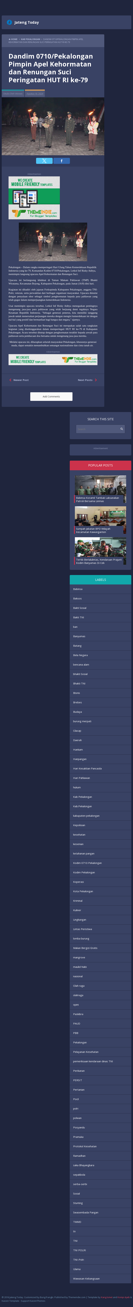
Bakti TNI (78, 617)
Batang (77, 645)
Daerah (77, 740)
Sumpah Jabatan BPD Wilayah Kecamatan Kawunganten (93, 530)
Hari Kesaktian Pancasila (87, 768)
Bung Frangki (46, 1297)
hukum (77, 787)
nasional (78, 976)
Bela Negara (80, 655)
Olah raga (78, 985)
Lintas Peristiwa (82, 929)
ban (75, 626)
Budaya (77, 711)
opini (76, 1004)
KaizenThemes (37, 1300)
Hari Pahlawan (81, 778)
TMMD (77, 1222)
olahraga (78, 995)
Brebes (77, 702)
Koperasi (78, 881)
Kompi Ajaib (124, 1297)
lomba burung (81, 938)
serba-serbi (80, 1184)
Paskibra (78, 1014)
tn (74, 1231)
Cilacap (77, 730)
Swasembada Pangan (85, 1212)
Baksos (77, 598)
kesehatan (79, 834)
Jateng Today (27, 22)
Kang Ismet (106, 1297)
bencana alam (81, 664)
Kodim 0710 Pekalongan (87, 863)
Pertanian (78, 1089)
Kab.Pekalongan (82, 806)
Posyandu (79, 1127)
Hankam (78, 749)
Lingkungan (79, 919)
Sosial (76, 1193)
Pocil (76, 1099)
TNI (75, 1240)
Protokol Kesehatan (85, 1146)
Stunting (78, 1203)
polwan (77, 1118)
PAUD (76, 1023)
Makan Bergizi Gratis (85, 948)
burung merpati (82, 721)
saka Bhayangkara (83, 1165)
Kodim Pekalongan (84, 872)
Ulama (77, 1269)
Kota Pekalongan (83, 891)
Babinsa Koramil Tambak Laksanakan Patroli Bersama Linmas (97, 499)
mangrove (79, 957)
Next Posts (88, 380)
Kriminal (77, 900)
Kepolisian (79, 825)
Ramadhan (79, 1155)
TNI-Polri (78, 1259)
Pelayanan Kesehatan (85, 1052)
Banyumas (79, 636)
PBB (75, 1033)
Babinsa (77, 589)
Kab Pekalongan (82, 796)
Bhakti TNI (79, 683)
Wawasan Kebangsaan (86, 1278)
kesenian (78, 844)
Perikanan (79, 1070)
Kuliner (77, 910)
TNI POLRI (79, 1250)
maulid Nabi (80, 966)
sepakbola (79, 1174)
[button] (44, 161)
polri (75, 1108)
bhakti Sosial (80, 674)
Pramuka (78, 1137)
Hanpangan (80, 759)
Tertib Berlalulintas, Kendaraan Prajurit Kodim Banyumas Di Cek (99, 561)
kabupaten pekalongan (86, 815)
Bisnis (76, 693)
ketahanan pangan (83, 853)
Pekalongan (80, 1042)
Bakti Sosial (79, 608)
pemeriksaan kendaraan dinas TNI (93, 1061)
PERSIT (77, 1080)
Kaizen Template (10, 1300)
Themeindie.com (76, 1297)
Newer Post (18, 380)
